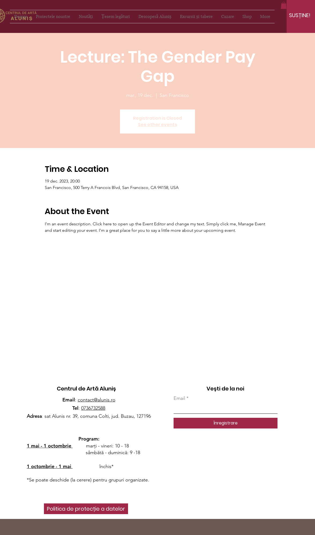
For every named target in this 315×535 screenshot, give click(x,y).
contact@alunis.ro (96, 400)
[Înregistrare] (226, 423)
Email (179, 398)
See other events (157, 125)
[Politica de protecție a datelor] (86, 508)
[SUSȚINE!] (299, 15)
